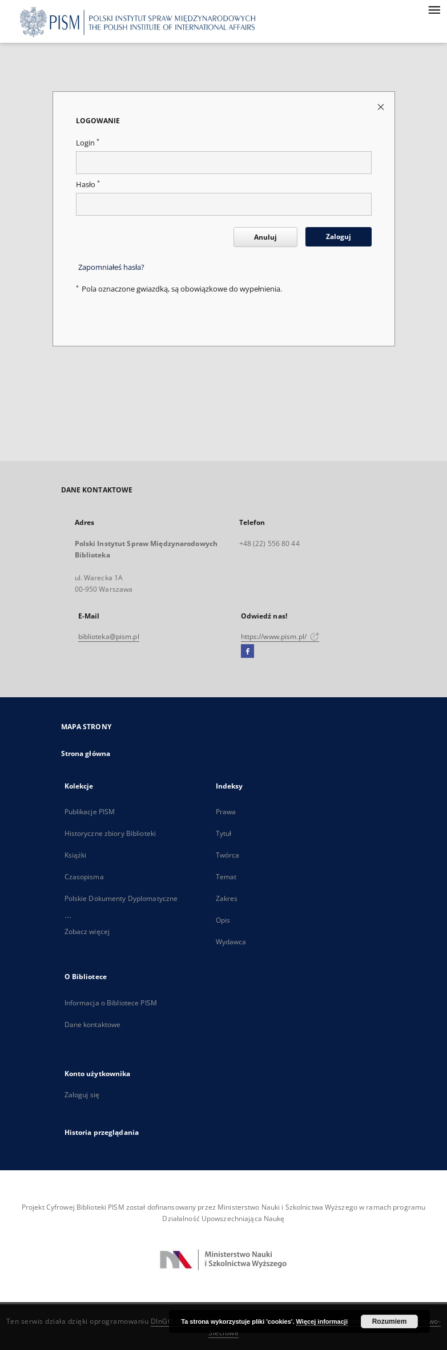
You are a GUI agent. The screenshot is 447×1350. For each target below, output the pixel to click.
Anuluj (265, 237)
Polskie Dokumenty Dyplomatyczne (121, 898)
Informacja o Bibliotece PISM (111, 1003)
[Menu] (434, 9)
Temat (226, 877)
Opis (223, 920)
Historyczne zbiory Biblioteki (110, 833)
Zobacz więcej (87, 931)
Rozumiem (389, 1321)
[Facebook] (247, 651)
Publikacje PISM (90, 812)
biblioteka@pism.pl (108, 636)
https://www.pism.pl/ (280, 636)
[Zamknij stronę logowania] (381, 106)
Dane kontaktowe (93, 1024)
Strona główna (86, 753)
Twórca (228, 855)
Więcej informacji (322, 1321)
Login (87, 143)
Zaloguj (338, 236)
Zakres (227, 898)
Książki (76, 855)
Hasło (88, 184)
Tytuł (224, 833)
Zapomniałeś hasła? (111, 267)
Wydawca (231, 942)
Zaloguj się (82, 1095)
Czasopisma (84, 877)
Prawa (226, 812)
